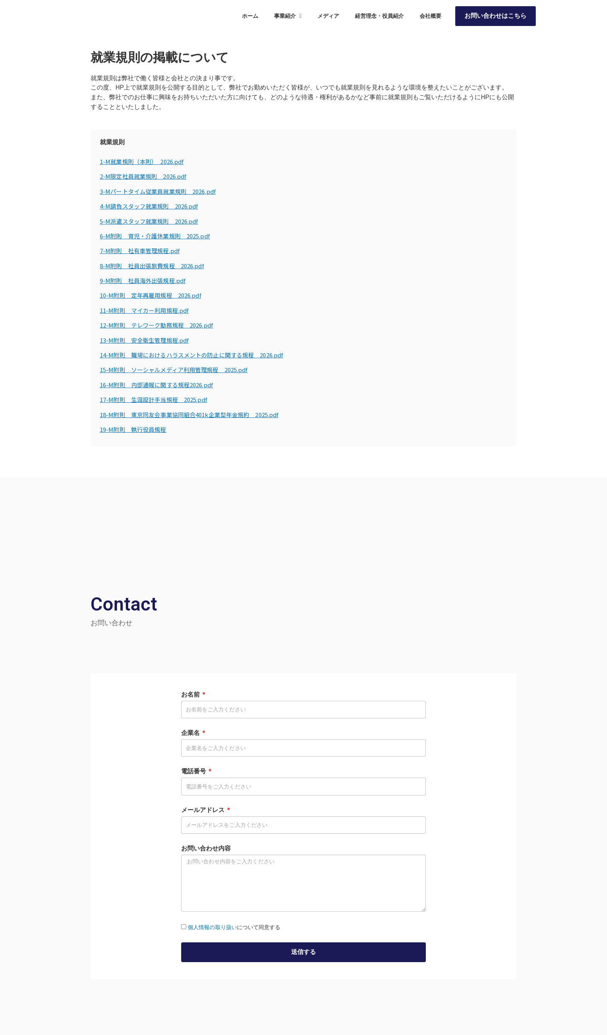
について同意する (234, 927)
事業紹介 (288, 18)
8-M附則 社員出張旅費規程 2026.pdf (155, 265)
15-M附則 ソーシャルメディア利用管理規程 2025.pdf (178, 369)
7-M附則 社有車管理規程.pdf (142, 250)
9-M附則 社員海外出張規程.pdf (145, 280)
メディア (328, 18)
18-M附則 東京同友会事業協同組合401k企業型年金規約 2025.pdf (195, 414)
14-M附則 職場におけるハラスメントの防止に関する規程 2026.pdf (197, 354)
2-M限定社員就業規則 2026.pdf (146, 176)
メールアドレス (203, 810)
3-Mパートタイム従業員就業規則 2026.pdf (161, 191)
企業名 (191, 733)
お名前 (191, 694)
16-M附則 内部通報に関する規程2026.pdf (160, 384)
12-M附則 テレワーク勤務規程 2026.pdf (160, 324)
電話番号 (194, 771)
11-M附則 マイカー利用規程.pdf (147, 310)
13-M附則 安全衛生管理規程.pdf (147, 340)
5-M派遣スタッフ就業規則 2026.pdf (152, 221)
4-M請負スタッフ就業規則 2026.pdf (152, 205)
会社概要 (430, 18)
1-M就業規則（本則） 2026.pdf (144, 161)
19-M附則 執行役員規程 (135, 429)
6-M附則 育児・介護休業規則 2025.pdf (158, 235)
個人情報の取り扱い (212, 927)
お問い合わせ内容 (206, 848)
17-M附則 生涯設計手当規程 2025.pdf (157, 399)
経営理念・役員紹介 (379, 18)
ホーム (250, 18)
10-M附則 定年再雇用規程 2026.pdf (153, 295)
